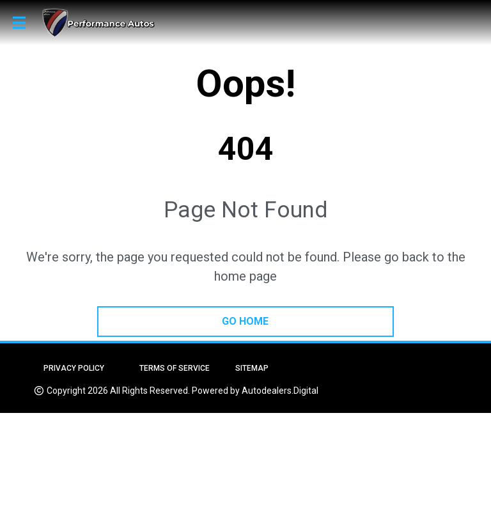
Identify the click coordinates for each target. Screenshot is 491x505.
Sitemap (252, 368)
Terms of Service (174, 368)
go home (245, 321)
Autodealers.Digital (280, 390)
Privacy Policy (73, 368)
